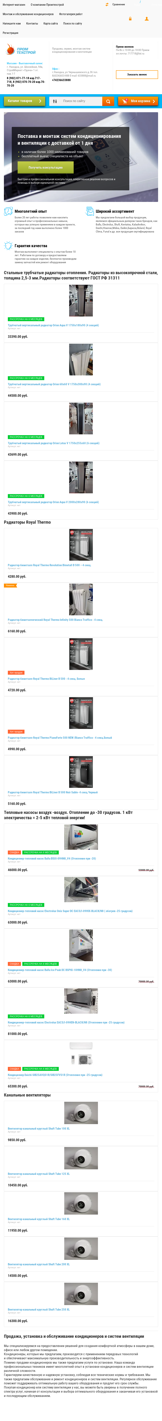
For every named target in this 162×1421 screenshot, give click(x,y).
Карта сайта (50, 23)
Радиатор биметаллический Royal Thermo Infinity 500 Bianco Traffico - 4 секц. (55, 620)
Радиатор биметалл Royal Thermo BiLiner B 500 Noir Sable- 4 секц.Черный (53, 792)
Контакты (32, 23)
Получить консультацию (46, 167)
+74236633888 (61, 80)
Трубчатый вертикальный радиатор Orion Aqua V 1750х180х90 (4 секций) (53, 325)
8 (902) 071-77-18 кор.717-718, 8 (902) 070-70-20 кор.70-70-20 (26, 81)
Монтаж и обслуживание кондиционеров (28, 14)
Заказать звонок (137, 74)
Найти (108, 101)
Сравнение (118, 4)
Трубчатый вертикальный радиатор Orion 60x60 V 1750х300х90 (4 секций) (54, 384)
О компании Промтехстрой (47, 4)
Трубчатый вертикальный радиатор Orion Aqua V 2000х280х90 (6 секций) (53, 502)
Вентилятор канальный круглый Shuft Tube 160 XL (39, 1219)
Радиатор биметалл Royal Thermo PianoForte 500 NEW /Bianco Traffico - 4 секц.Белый (60, 737)
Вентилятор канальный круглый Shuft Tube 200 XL (39, 1264)
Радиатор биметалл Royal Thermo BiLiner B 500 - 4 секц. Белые (46, 679)
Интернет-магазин (14, 4)
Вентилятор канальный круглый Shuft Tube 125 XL (39, 1174)
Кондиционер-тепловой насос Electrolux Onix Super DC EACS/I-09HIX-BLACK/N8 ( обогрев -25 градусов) (70, 911)
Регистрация (10, 33)
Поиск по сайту (72, 23)
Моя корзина (137, 100)
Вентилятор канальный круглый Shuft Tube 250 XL (39, 1309)
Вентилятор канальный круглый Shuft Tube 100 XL (39, 1128)
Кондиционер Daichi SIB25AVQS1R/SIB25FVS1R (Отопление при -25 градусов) (55, 1075)
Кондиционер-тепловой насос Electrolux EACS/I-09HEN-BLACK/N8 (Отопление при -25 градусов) (66, 1022)
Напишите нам (12, 23)
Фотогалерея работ (70, 14)
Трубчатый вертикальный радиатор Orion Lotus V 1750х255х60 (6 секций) (54, 443)
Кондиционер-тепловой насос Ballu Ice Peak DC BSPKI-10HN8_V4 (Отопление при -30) (60, 970)
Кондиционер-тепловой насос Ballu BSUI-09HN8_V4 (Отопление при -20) (52, 858)
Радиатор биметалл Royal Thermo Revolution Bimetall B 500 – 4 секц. (49, 565)
